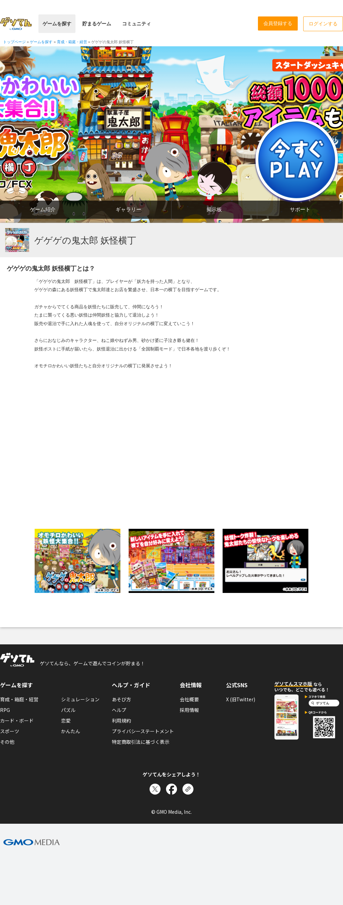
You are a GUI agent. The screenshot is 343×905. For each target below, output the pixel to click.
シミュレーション (80, 699)
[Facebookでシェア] (171, 789)
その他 (7, 741)
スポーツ (9, 731)
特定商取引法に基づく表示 (140, 741)
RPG (5, 709)
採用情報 (189, 709)
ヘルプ (119, 709)
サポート (300, 209)
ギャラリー (128, 209)
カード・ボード (17, 720)
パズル (68, 709)
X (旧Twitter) (240, 699)
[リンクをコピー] (187, 789)
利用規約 (121, 720)
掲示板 (214, 209)
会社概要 (189, 699)
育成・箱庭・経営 (19, 699)
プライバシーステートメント (143, 731)
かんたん (70, 731)
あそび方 (121, 699)
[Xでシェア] (155, 789)
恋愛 (66, 720)
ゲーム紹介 (43, 209)
